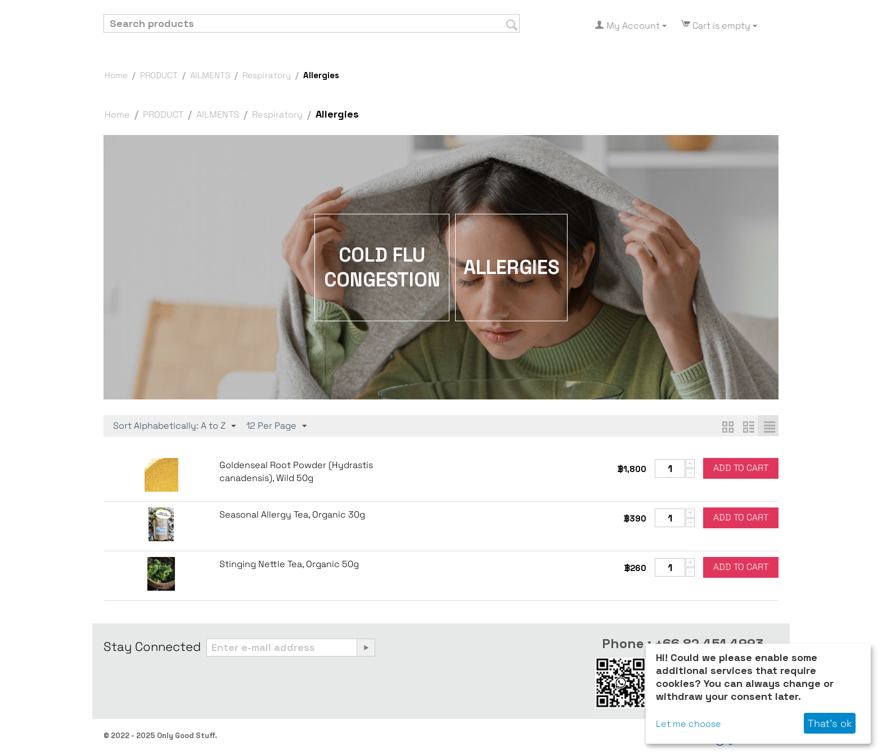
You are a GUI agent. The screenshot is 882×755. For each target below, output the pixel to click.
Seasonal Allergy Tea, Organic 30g (292, 514)
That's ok (830, 723)
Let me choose (688, 724)
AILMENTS (210, 75)
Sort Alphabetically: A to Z (174, 426)
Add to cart (740, 468)
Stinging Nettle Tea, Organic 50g (289, 564)
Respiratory (266, 75)
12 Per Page (276, 426)
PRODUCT (159, 75)
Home (116, 75)
